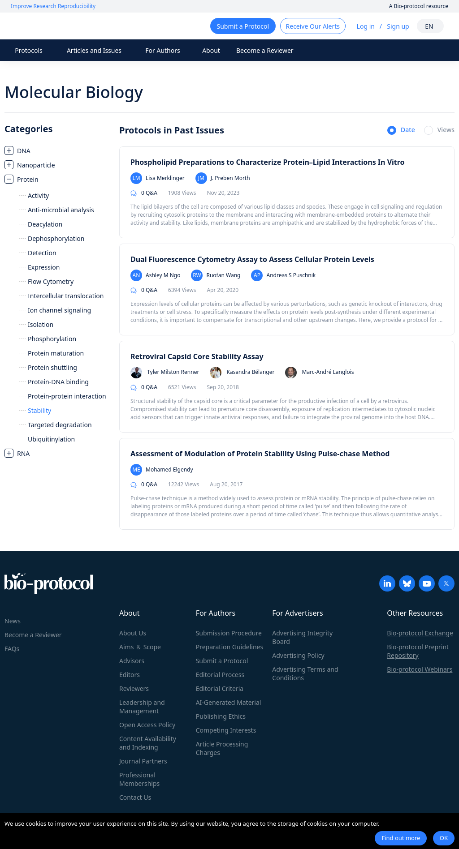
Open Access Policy (147, 724)
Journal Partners (143, 761)
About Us (132, 633)
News (12, 621)
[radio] (401, 131)
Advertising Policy (298, 655)
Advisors (131, 660)
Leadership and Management (142, 706)
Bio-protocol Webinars (419, 669)
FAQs (11, 648)
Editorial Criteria (219, 688)
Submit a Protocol (222, 660)
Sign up (398, 26)
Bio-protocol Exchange (420, 633)
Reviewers (134, 688)
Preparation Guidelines (230, 647)
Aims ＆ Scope (140, 647)
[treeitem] (57, 150)
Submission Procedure (229, 633)
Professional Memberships (139, 779)
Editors (129, 674)
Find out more (400, 838)
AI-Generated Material (228, 702)
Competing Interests (226, 730)
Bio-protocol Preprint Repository (418, 651)
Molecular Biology (73, 92)
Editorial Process (220, 674)
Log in (366, 26)
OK (444, 838)
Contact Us (135, 797)
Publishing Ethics (221, 716)
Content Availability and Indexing (147, 742)
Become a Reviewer (265, 50)
